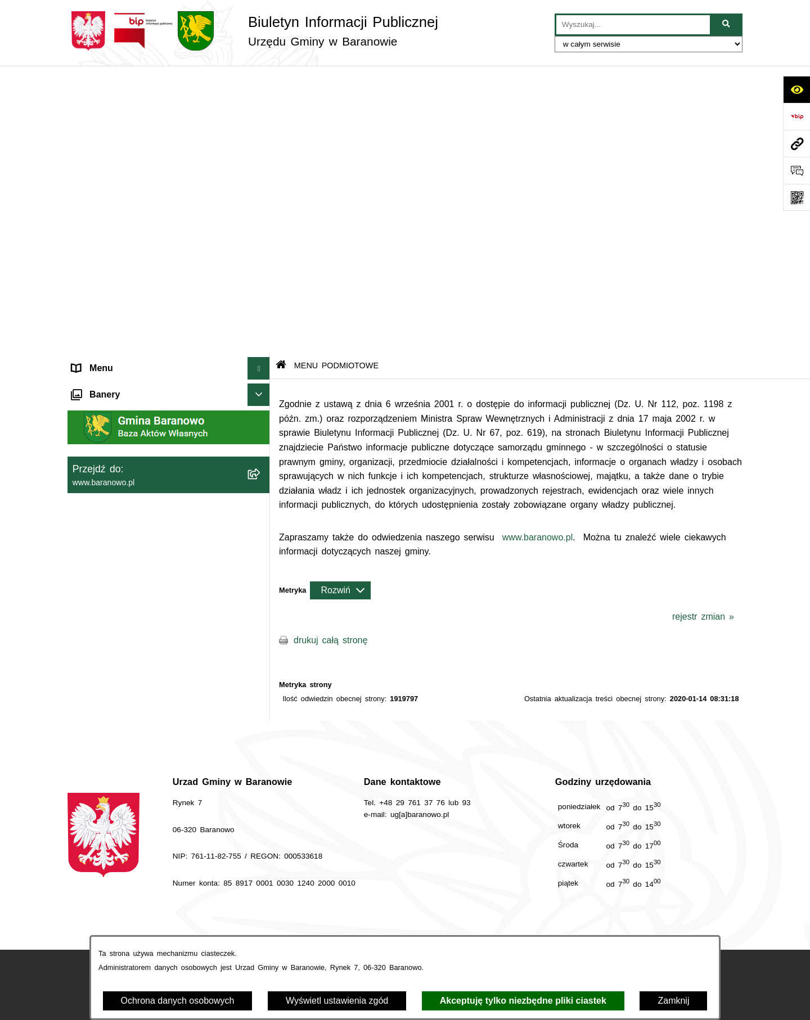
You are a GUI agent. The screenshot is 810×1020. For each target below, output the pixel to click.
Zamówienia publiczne (269, 903)
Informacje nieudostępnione (128, 420)
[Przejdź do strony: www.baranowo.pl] (796, 143)
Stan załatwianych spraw (148, 903)
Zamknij (673, 1000)
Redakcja (466, 903)
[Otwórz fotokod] (796, 197)
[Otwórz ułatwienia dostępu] (796, 89)
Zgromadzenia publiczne (122, 533)
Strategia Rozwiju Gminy (122, 443)
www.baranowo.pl (537, 249)
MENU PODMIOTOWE (119, 103)
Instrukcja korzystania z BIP (569, 903)
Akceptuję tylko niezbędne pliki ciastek (523, 1000)
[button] (261, 103)
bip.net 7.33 (721, 1002)
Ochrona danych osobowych (178, 1000)
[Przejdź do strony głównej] (253, 31)
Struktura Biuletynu (379, 903)
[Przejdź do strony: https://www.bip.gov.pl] (796, 116)
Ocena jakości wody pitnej (126, 465)
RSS (81, 488)
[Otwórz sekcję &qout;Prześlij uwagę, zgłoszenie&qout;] (796, 170)
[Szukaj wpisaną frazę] (727, 24)
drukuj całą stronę (330, 352)
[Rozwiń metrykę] (340, 303)
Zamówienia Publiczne (118, 510)
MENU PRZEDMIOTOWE (124, 398)
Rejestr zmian (680, 903)
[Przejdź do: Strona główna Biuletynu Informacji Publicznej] (281, 78)
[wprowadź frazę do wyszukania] (633, 24)
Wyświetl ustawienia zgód (337, 1000)
